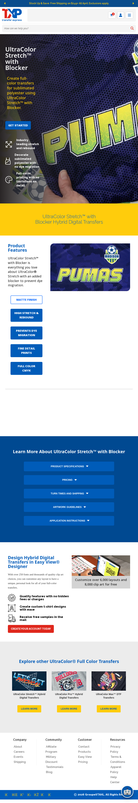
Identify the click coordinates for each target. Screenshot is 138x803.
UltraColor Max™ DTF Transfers (108, 696)
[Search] (132, 28)
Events (18, 756)
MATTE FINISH (26, 300)
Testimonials (54, 767)
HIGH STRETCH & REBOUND (26, 315)
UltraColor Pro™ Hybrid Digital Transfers (69, 696)
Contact (83, 746)
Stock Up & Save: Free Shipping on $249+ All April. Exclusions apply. (69, 3)
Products (84, 751)
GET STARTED (18, 125)
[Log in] (120, 15)
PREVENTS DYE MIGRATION (26, 333)
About (18, 746)
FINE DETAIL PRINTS (26, 350)
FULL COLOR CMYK (26, 368)
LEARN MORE (29, 708)
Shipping (20, 762)
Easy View (85, 756)
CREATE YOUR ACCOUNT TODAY (31, 628)
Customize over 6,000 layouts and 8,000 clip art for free (101, 582)
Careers (19, 751)
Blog (49, 772)
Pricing (83, 762)
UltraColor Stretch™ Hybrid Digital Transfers (29, 696)
